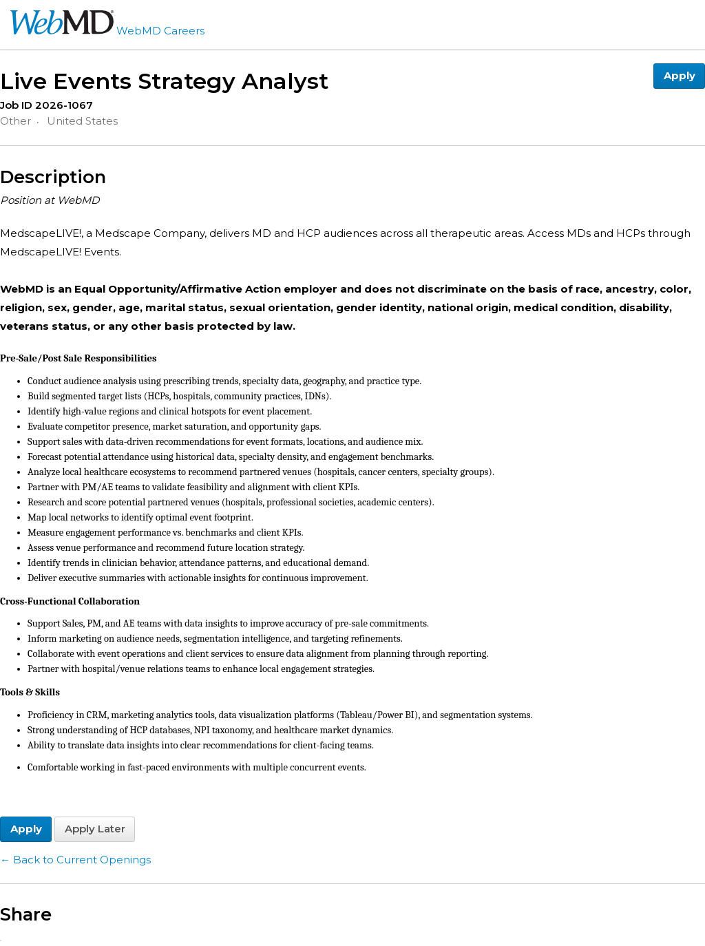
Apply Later (95, 828)
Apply (679, 75)
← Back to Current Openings (75, 859)
